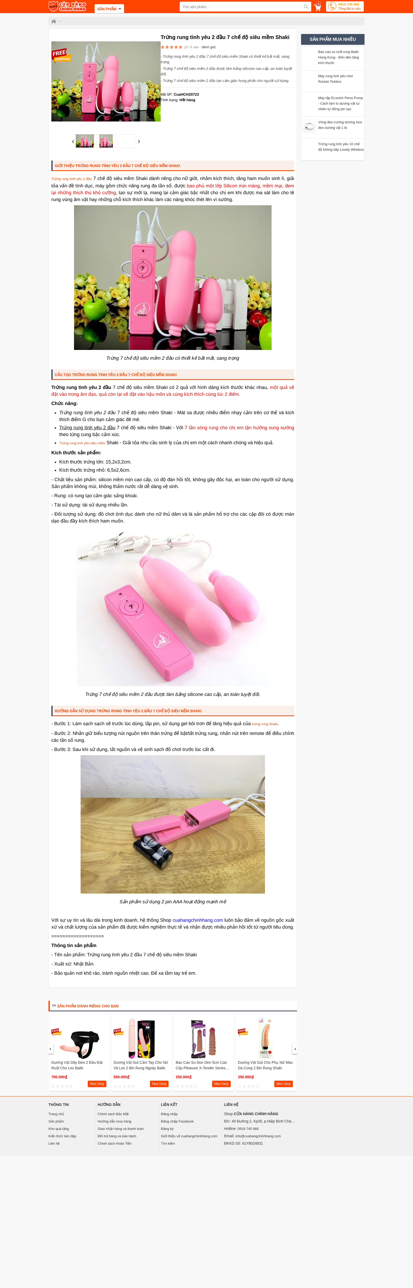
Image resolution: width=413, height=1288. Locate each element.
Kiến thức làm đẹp (62, 1136)
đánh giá (208, 47)
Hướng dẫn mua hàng (114, 1121)
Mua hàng (97, 1084)
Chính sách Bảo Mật (113, 1114)
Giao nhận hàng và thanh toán (121, 1129)
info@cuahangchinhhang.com (258, 1136)
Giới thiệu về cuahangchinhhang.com (189, 1136)
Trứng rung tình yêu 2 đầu (71, 179)
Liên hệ (54, 1143)
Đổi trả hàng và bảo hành (117, 1136)
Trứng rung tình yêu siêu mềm (82, 443)
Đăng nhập (169, 1114)
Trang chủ (56, 1114)
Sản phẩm (56, 1121)
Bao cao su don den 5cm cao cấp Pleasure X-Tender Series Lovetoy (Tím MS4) (201, 1068)
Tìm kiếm (168, 1143)
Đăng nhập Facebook (177, 1121)
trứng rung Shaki (265, 724)
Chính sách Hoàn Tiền (114, 1143)
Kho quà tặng (58, 1129)
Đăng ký (167, 1129)
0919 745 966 (349, 7)
